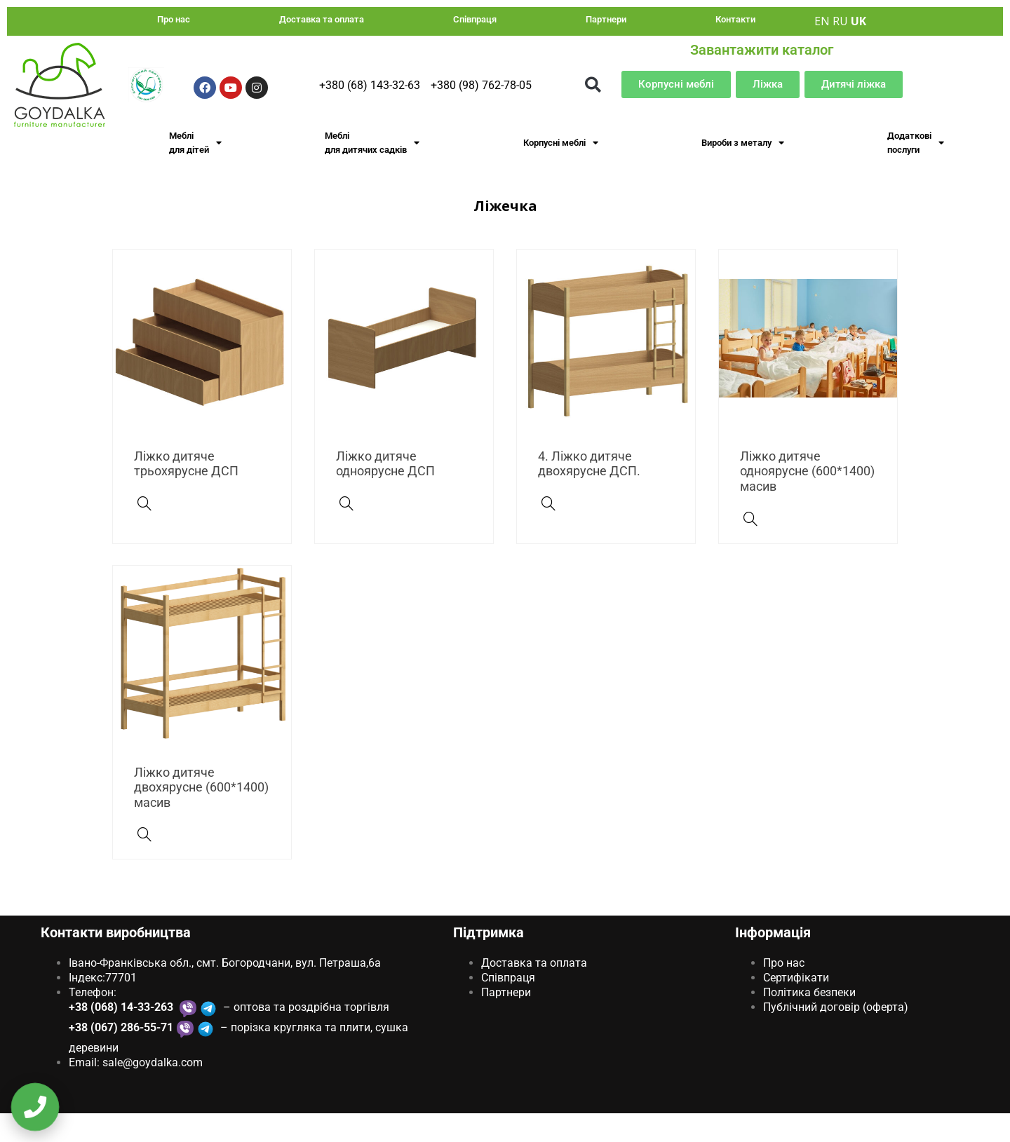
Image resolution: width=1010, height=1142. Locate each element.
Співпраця (475, 19)
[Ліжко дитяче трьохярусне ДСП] (144, 532)
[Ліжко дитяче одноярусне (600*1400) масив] (750, 546)
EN (822, 21)
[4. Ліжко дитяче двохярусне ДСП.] (548, 532)
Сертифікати (796, 1006)
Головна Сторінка (424, 202)
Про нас (173, 19)
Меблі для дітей (195, 142)
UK (858, 21)
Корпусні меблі (560, 142)
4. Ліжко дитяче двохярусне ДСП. (589, 492)
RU (840, 21)
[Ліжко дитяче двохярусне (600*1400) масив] (144, 863)
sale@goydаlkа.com (152, 1090)
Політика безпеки (809, 1021)
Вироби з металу (742, 142)
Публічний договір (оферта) (835, 1035)
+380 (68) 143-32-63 (369, 85)
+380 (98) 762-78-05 (481, 85)
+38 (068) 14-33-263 (122, 1035)
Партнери (606, 19)
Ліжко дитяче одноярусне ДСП (385, 492)
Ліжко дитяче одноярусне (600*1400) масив (807, 499)
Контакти (735, 19)
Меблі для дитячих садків (372, 142)
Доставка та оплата (321, 19)
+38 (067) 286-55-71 (121, 1055)
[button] (593, 84)
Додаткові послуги (915, 142)
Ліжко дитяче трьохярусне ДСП (186, 492)
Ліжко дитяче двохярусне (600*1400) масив (201, 815)
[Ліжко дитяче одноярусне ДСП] (346, 532)
